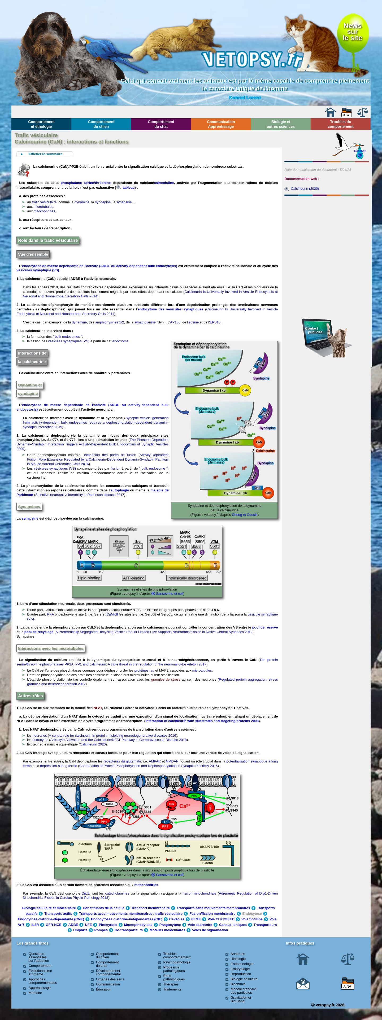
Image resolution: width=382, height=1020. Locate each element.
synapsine (124, 202)
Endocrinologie (242, 964)
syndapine (103, 202)
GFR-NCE (53, 925)
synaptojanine (144, 322)
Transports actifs (58, 914)
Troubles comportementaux (177, 955)
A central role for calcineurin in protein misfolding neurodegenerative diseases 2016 (112, 735)
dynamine (82, 202)
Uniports (80, 930)
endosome (120, 341)
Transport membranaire (150, 908)
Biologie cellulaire (244, 979)
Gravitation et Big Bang (241, 999)
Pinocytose (108, 925)
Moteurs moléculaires (167, 930)
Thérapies (171, 984)
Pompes (101, 930)
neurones (39, 735)
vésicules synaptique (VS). (38, 270)
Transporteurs (265, 925)
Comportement (40, 966)
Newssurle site (352, 31)
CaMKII (112, 614)
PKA (50, 614)
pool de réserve (265, 627)
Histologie (238, 959)
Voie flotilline (252, 919)
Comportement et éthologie (41, 124)
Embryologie (240, 969)
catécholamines (117, 893)
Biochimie (238, 984)
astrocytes (40, 740)
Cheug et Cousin (245, 515)
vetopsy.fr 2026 (327, 1004)
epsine (194, 322)
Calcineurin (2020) (305, 189)
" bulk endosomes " (67, 337)
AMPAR (155, 761)
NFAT (98, 708)
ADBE (73, 925)
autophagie (120, 490)
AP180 (175, 322)
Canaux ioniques (233, 925)
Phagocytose (170, 925)
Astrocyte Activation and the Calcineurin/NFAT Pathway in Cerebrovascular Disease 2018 (118, 740)
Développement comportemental (108, 972)
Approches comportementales (43, 981)
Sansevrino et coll (169, 594)
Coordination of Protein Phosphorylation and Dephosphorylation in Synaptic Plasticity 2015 (148, 766)
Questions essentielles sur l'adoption (39, 957)
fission (115, 468)
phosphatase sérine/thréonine (85, 183)
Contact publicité (313, 330)
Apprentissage (40, 988)
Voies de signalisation (210, 930)
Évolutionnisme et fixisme (40, 972)
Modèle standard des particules (243, 990)
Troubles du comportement (340, 124)
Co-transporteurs (129, 930)
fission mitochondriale (199, 893)
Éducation (103, 989)
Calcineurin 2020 (93, 744)
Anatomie (238, 954)
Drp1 (85, 893)
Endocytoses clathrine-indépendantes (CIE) (126, 919)
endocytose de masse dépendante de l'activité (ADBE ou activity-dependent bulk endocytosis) (99, 266)
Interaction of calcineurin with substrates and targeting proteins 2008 (202, 721)
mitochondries (44, 211)
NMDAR (172, 761)
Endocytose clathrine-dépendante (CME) (51, 919)
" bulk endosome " (153, 468)
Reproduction (241, 974)
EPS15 (215, 322)
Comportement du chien (101, 124)
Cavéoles (176, 919)
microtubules (43, 207)
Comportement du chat (161, 124)
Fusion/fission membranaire (212, 914)
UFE (88, 925)
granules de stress (165, 679)
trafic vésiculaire (44, 202)
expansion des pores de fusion (110, 455)
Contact (360, 151)
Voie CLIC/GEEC (221, 919)
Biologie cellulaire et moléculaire (49, 908)
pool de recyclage (39, 632)
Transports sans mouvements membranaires (213, 908)
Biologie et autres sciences (281, 124)
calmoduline (164, 183)
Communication (108, 984)
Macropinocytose (138, 925)
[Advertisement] (326, 226)
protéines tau (144, 670)
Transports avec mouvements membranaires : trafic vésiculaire (131, 914)
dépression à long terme (58, 766)
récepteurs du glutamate (122, 761)
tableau (125, 187)
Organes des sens (110, 979)
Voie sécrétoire (200, 925)
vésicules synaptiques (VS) (68, 341)
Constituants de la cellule (103, 908)
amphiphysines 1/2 (109, 322)
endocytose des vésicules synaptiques (170, 309)
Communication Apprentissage (221, 124)
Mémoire (35, 993)
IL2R (35, 925)
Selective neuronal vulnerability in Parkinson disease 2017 (79, 495)
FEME (196, 919)
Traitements (172, 989)
